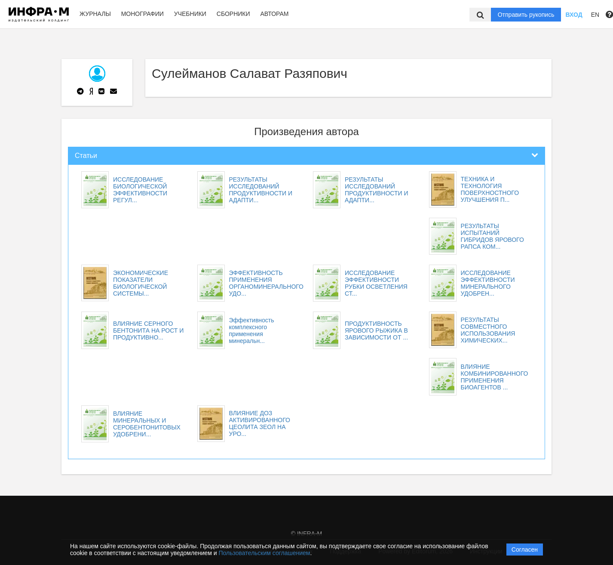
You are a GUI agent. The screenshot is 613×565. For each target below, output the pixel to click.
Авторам (274, 13)
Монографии (142, 13)
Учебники (190, 13)
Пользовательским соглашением (264, 553)
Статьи (86, 155)
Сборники (233, 13)
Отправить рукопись (526, 14)
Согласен (525, 549)
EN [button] (595, 14)
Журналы (95, 13)
